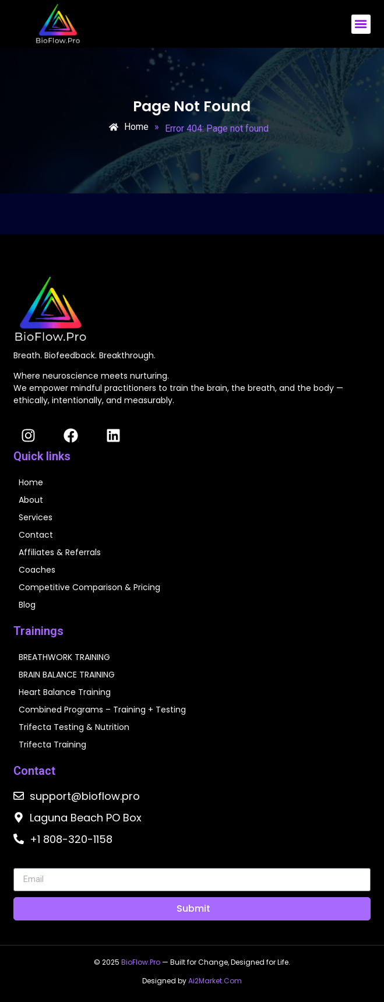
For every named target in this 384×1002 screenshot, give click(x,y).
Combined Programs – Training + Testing (102, 709)
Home (31, 482)
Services (35, 517)
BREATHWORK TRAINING (64, 657)
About (31, 500)
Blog (27, 605)
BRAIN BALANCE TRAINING (67, 674)
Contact (36, 535)
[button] (361, 24)
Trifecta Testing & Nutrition (74, 727)
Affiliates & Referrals (60, 552)
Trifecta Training (52, 744)
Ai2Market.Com (215, 981)
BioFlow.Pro (140, 962)
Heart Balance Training (65, 692)
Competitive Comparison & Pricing (89, 587)
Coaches (37, 570)
